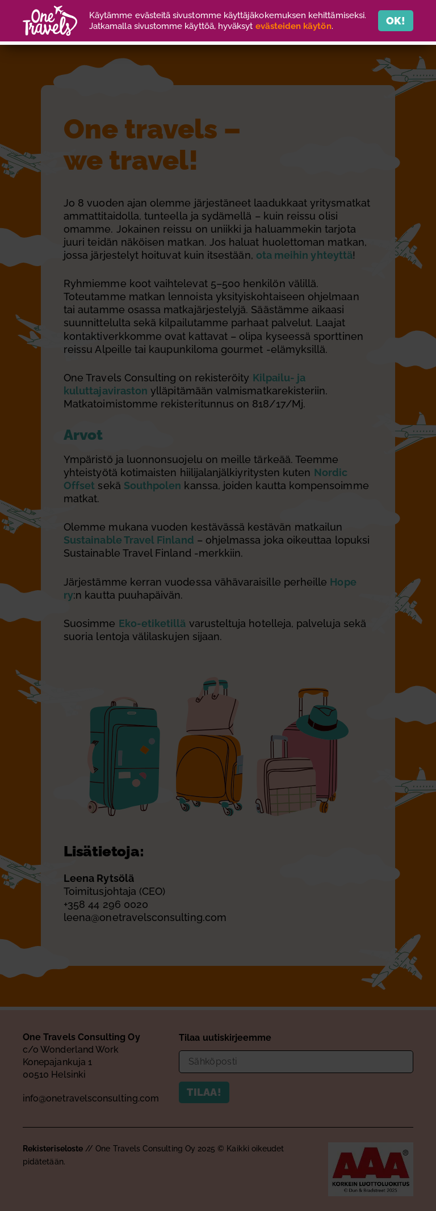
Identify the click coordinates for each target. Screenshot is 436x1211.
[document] (218, 605)
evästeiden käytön (293, 26)
